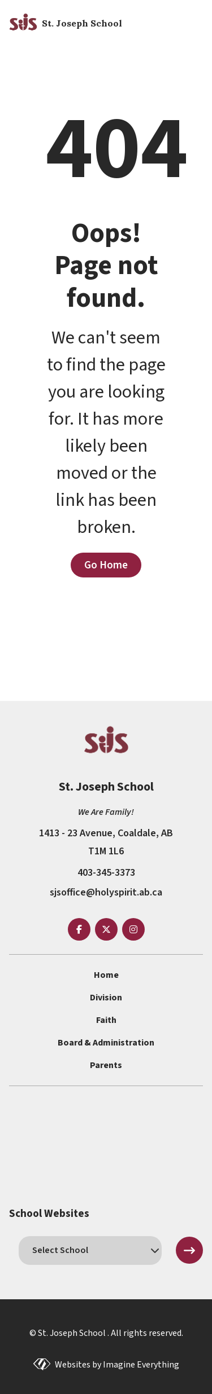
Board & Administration (106, 1042)
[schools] (90, 1250)
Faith (106, 1020)
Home (106, 975)
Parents (106, 1065)
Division (106, 997)
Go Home (106, 565)
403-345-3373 (106, 873)
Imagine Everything (141, 1364)
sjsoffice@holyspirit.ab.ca (106, 892)
